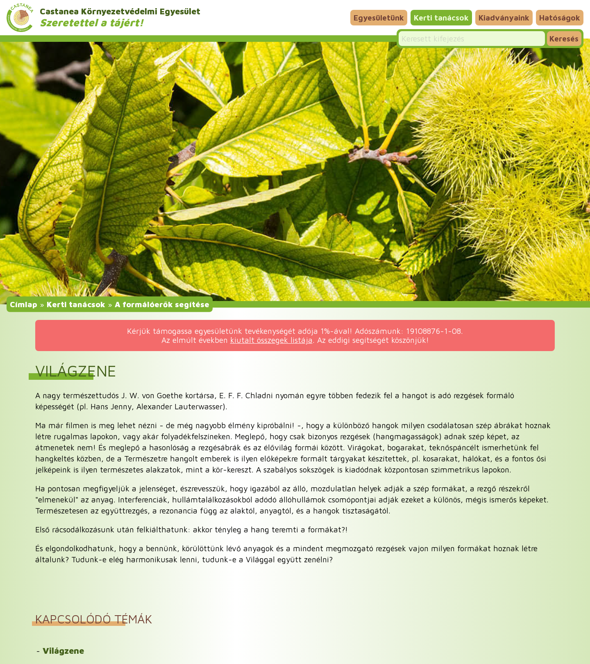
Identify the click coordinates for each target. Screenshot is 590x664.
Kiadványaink (504, 17)
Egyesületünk (379, 17)
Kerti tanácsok (441, 17)
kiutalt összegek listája (271, 340)
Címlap (23, 303)
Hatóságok (559, 17)
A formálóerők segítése (162, 303)
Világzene (63, 650)
